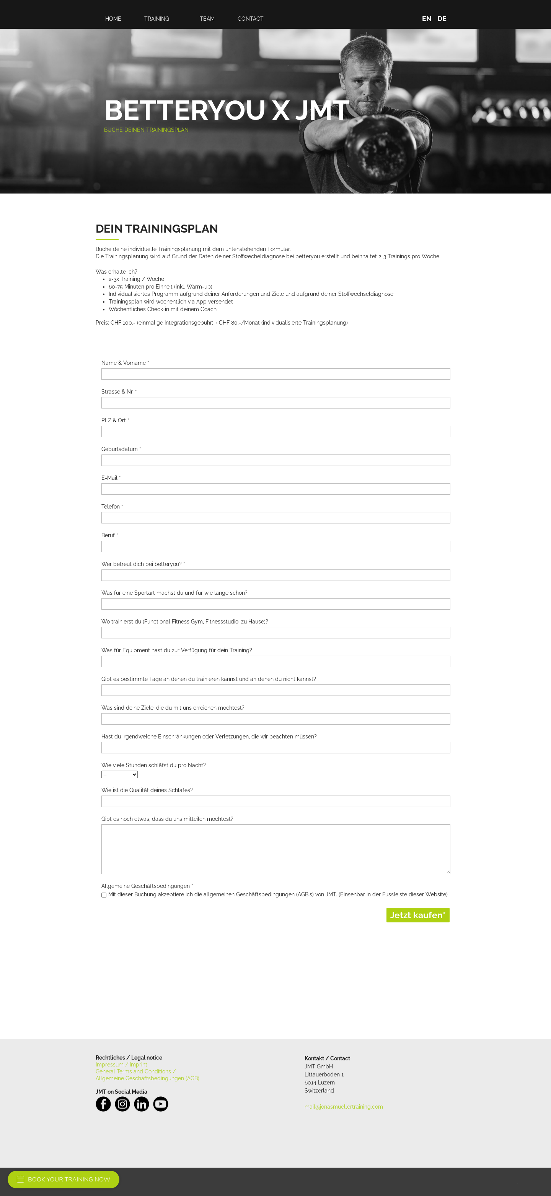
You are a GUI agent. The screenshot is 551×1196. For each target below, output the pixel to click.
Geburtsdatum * (121, 449)
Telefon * (112, 507)
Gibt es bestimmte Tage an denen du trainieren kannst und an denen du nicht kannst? (208, 679)
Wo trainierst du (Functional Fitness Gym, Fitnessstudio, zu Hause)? (184, 622)
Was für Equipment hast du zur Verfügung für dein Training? (176, 650)
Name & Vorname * (125, 363)
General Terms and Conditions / (136, 1071)
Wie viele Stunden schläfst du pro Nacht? (153, 765)
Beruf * (109, 535)
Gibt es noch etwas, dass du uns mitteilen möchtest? (167, 819)
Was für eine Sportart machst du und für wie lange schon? (174, 593)
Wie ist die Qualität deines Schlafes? (147, 790)
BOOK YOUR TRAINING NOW (63, 1179)
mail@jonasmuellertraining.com (344, 1107)
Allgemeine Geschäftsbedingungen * (147, 886)
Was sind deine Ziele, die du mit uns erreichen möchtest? (173, 708)
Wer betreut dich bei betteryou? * (143, 564)
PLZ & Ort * (115, 420)
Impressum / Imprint (121, 1064)
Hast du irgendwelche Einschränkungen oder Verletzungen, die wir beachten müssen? (209, 736)
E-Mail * (111, 478)
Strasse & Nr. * (119, 392)
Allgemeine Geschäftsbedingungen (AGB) (147, 1078)
